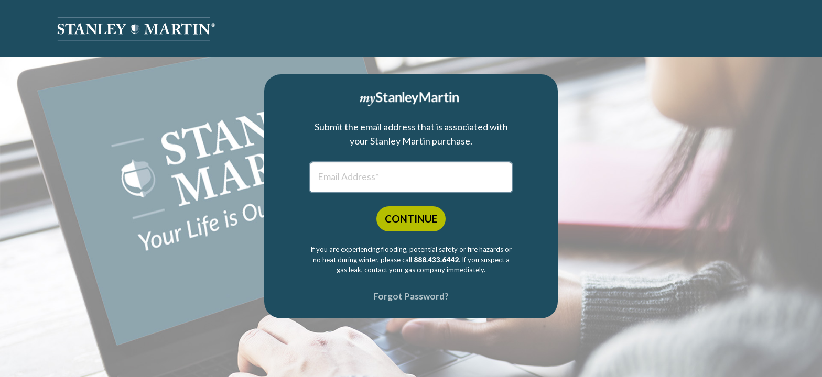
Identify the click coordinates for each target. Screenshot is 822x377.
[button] (136, 29)
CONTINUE (411, 219)
